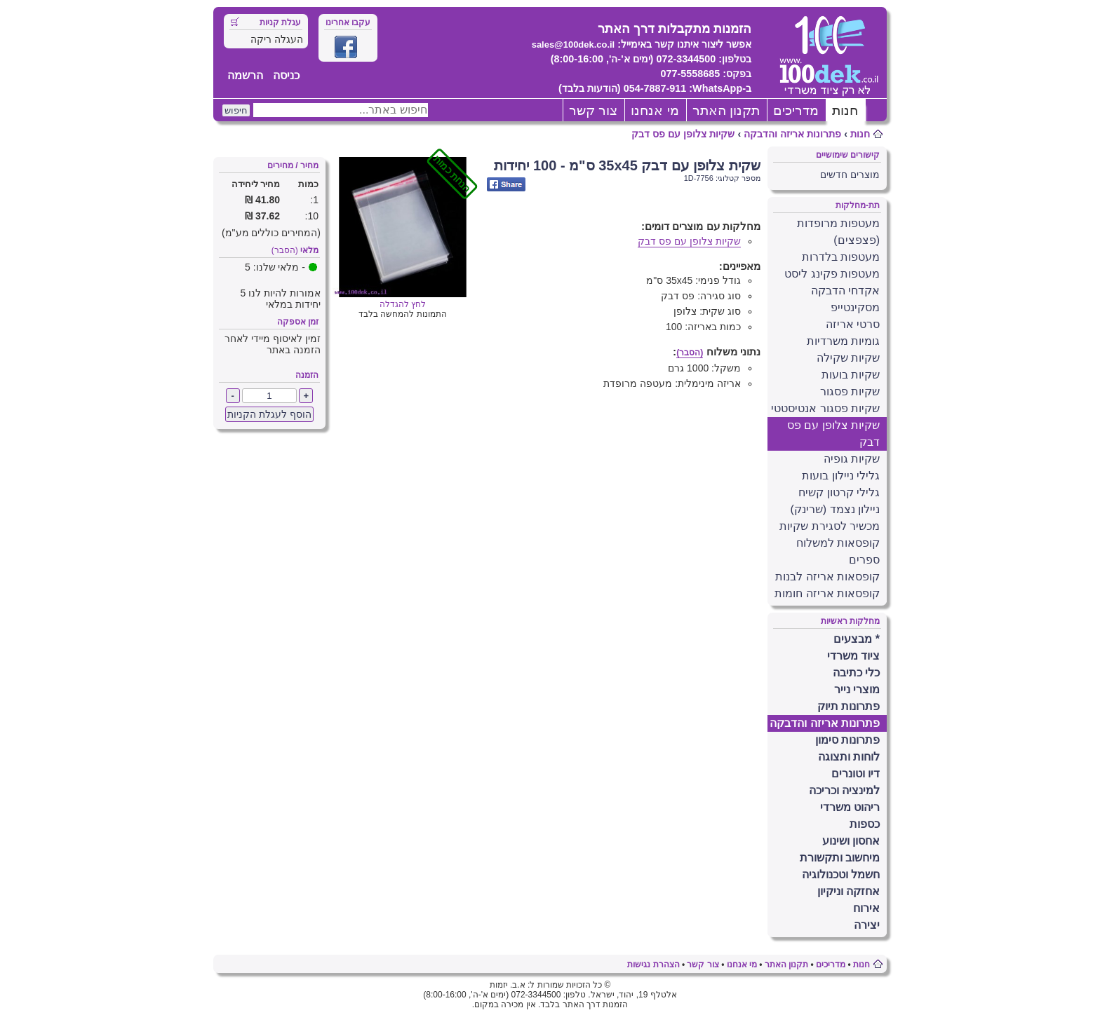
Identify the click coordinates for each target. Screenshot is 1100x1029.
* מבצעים (856, 639)
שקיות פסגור (850, 391)
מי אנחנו (654, 110)
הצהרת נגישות (653, 964)
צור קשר (593, 110)
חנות (845, 110)
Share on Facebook (506, 184)
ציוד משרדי (853, 656)
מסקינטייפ (855, 307)
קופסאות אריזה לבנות (827, 576)
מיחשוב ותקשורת (840, 858)
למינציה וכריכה (844, 790)
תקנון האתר (726, 110)
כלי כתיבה (856, 673)
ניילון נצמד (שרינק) (835, 509)
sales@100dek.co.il (573, 44)
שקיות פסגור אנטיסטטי (825, 408)
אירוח (866, 908)
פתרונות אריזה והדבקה (792, 133)
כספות (865, 824)
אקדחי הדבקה (845, 291)
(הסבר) (284, 250)
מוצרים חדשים (850, 174)
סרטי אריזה (853, 324)
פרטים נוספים (1000, 70)
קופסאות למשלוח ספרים (838, 551)
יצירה (867, 925)
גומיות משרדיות (843, 341)
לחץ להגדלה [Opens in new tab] (403, 299)
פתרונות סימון (847, 740)
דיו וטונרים (855, 773)
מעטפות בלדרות (841, 257)
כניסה (286, 75)
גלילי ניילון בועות (841, 476)
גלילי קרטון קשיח (839, 492)
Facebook (346, 47)
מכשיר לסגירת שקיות (829, 526)
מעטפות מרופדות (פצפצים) (838, 231)
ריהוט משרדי (850, 807)
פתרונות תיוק (848, 706)
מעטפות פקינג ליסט (832, 274)
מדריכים (796, 110)
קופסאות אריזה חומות (827, 593)
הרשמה (245, 75)
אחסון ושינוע (851, 841)
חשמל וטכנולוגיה (841, 874)
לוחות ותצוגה (849, 757)
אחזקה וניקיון (848, 891)
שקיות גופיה (852, 459)
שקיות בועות (850, 375)
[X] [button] (907, 15)
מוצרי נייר (857, 689)
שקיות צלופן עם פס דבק (683, 133)
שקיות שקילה (848, 358)
